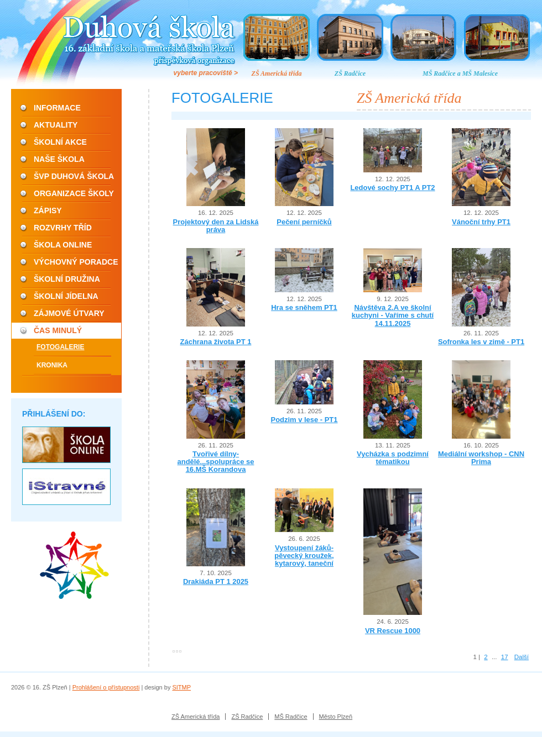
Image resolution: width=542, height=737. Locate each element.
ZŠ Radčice (350, 73)
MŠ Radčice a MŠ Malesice (460, 73)
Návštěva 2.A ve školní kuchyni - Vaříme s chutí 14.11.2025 (393, 315)
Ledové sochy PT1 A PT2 (392, 187)
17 (504, 657)
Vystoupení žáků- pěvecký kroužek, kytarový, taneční (303, 556)
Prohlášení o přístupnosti (106, 687)
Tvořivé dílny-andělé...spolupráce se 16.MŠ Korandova (216, 462)
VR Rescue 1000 (392, 631)
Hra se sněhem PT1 (304, 307)
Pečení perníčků (304, 222)
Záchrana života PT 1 (216, 342)
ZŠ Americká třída (277, 73)
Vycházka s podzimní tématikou (393, 458)
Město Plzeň (336, 716)
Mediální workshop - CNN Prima (481, 458)
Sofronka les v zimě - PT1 (481, 342)
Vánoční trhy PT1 (481, 222)
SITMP (181, 687)
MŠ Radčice (290, 716)
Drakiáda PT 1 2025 (215, 581)
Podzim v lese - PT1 (304, 419)
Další (521, 657)
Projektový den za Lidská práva (216, 226)
